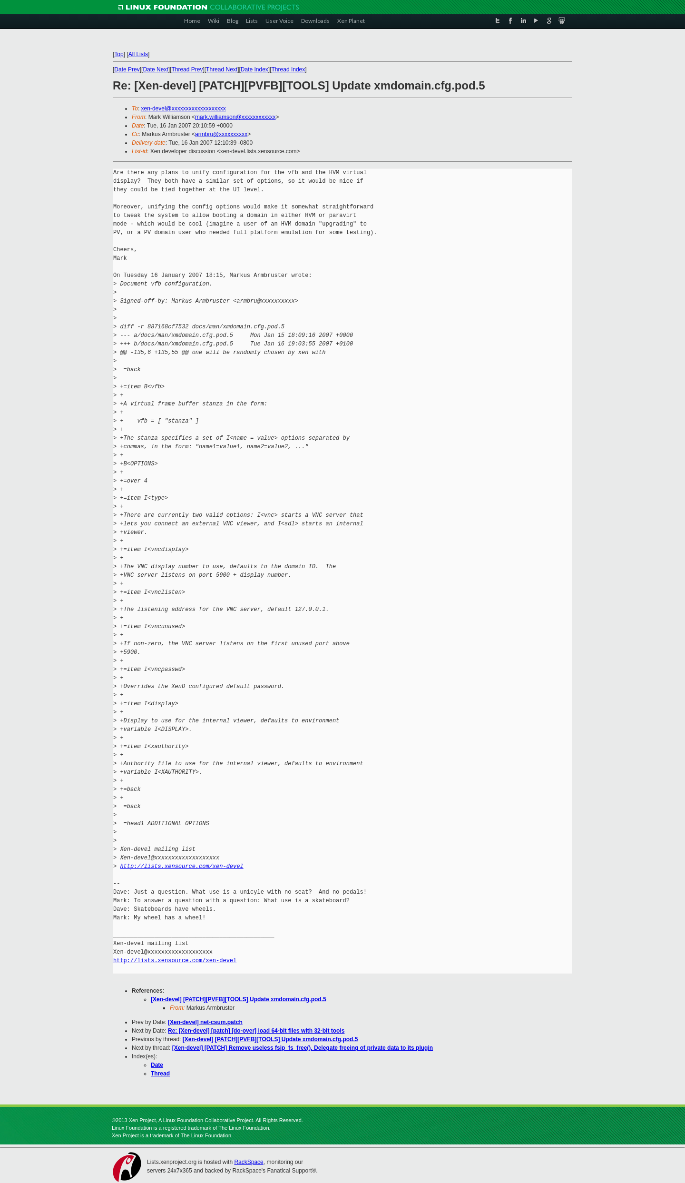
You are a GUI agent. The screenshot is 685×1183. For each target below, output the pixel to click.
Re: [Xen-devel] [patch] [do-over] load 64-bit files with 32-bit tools (256, 1030)
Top (118, 54)
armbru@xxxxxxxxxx (221, 134)
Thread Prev (187, 69)
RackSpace (248, 1162)
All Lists (138, 54)
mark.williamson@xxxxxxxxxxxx (235, 117)
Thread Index (288, 69)
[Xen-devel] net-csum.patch (205, 1022)
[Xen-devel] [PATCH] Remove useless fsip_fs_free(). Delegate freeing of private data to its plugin (302, 1048)
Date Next (155, 69)
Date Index (254, 69)
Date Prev (126, 69)
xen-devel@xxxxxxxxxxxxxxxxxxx (183, 108)
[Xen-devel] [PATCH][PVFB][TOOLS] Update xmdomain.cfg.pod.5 (238, 999)
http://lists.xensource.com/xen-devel (181, 866)
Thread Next (221, 69)
